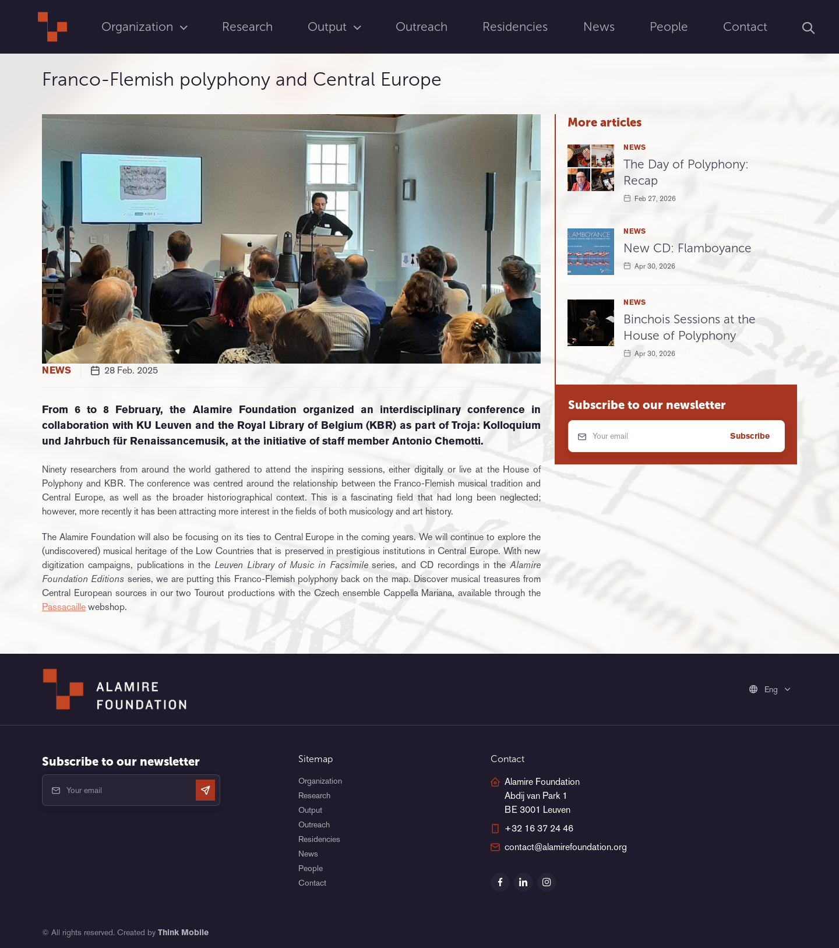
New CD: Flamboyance (687, 248)
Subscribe (750, 435)
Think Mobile (183, 932)
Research (247, 26)
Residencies (515, 26)
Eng (764, 689)
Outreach (421, 26)
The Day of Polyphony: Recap (686, 172)
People (669, 26)
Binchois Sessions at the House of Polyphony (689, 327)
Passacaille (64, 606)
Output (329, 26)
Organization (139, 26)
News (599, 26)
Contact (745, 26)
